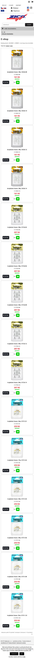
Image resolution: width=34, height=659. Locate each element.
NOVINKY (11, 43)
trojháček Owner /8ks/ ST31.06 (17, 538)
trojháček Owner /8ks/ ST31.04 (17, 499)
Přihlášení (14, 8)
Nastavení (14, 653)
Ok (22, 653)
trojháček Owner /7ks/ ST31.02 (17, 460)
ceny (11, 46)
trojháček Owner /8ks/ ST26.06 (17, 266)
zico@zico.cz (4, 643)
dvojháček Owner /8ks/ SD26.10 (17, 111)
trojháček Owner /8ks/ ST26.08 (17, 305)
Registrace (15, 11)
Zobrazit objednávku (7, 34)
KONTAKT (18, 5)
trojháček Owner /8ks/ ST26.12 (17, 344)
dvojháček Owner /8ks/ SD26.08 (17, 72)
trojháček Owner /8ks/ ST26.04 (17, 227)
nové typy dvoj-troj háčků (26, 43)
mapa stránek (12, 643)
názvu (7, 46)
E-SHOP (11, 5)
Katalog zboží (4, 43)
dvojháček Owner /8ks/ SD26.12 (17, 149)
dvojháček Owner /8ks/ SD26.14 (17, 188)
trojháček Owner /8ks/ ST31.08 (17, 576)
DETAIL (5, 82)
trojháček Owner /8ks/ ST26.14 (17, 382)
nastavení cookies (21, 643)
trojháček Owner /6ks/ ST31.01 (17, 421)
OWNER (17, 43)
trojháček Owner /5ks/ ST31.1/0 (17, 615)
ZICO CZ (4, 5)
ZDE (24, 657)
